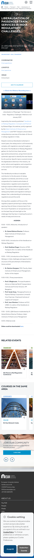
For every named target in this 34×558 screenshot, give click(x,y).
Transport (13, 7)
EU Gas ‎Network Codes (11, 423)
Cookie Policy (8, 532)
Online (5, 420)
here (21, 326)
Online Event (5, 54)
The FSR (4, 503)
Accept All (10, 549)
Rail (18, 7)
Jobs (3, 511)
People (3, 506)
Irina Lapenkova (6, 63)
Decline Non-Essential (23, 549)
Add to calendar (17, 85)
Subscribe (17, 452)
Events (6, 7)
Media (3, 508)
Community (7, 396)
